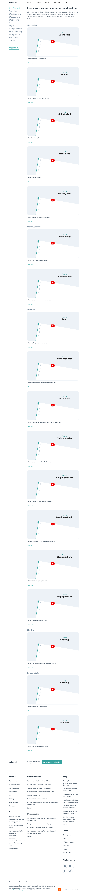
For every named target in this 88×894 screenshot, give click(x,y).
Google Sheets (15, 28)
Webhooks (13, 37)
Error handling (15, 31)
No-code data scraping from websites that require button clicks (41, 832)
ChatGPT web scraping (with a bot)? (71, 795)
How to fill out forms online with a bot (70, 812)
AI (10, 23)
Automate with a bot (34, 795)
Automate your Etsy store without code (40, 791)
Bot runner (13, 791)
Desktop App (67, 853)
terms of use (12, 890)
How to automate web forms (16, 826)
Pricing (11, 799)
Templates (13, 11)
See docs (30, 63)
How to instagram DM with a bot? (70, 790)
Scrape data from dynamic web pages (40, 827)
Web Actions (14, 17)
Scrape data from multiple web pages (40, 824)
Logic (11, 26)
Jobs (64, 838)
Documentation (14, 781)
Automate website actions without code (40, 781)
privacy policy (21, 890)
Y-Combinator (75, 890)
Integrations (14, 34)
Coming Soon (67, 835)
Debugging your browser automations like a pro (70, 783)
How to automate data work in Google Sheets (70, 801)
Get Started (14, 8)
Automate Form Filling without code (39, 788)
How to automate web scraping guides (16, 821)
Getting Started (14, 816)
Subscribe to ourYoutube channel (14, 48)
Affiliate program (68, 842)
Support (66, 846)
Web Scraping (15, 14)
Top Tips (12, 40)
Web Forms (14, 20)
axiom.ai (13, 2)
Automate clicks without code (37, 799)
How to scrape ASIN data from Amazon (69, 807)
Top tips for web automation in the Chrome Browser (69, 819)
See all (29, 808)
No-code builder (14, 784)
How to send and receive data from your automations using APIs (17, 842)
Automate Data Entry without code (39, 784)
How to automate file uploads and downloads (16, 833)
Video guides (13, 802)
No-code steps (14, 788)
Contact (65, 849)
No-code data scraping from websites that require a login (41, 819)
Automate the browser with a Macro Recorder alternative (42, 803)
